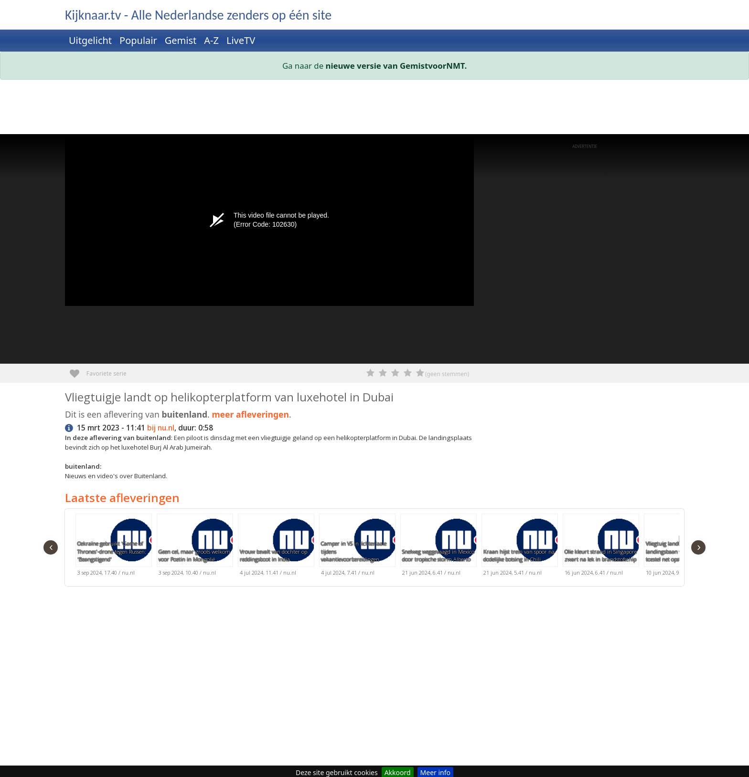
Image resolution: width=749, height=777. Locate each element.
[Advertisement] (351, 108)
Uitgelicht (90, 40)
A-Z (211, 40)
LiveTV (240, 40)
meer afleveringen (250, 414)
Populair (138, 40)
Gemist (181, 40)
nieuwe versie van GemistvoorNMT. (396, 65)
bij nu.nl (160, 428)
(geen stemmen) (447, 374)
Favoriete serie (78, 370)
